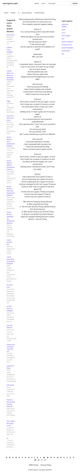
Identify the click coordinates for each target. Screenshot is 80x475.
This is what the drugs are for (11, 423)
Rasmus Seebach (67, 42)
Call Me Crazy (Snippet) (10, 49)
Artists (37, 3)
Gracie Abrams (27, 13)
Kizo (63, 39)
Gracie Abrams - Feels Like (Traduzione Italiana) (11, 190)
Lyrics (43, 3)
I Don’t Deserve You (9, 242)
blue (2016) (10, 35)
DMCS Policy (34, 465)
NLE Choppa (66, 36)
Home (6, 13)
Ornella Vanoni (67, 45)
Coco (63, 33)
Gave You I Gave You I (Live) (10, 118)
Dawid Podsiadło (67, 48)
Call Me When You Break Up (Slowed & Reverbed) (10, 75)
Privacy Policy (46, 465)
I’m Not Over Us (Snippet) (10, 308)
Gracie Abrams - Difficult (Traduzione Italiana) (11, 165)
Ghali (63, 30)
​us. (8, 438)
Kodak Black (66, 51)
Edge (8, 101)
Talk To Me (10, 385)
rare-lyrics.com (10, 3)
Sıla (63, 54)
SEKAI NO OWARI (65, 25)
